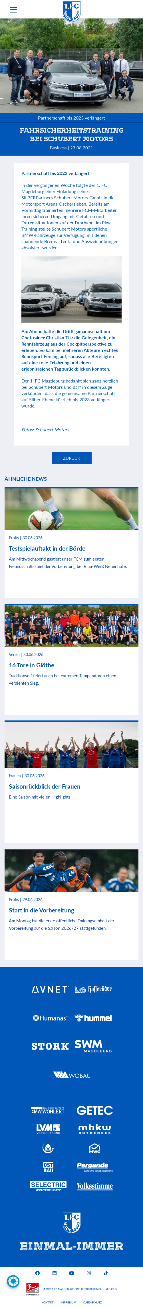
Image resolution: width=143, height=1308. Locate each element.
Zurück (71, 458)
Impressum (68, 1302)
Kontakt (47, 1302)
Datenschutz (92, 1302)
